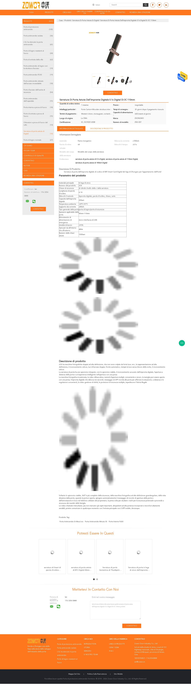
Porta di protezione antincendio (38, 28)
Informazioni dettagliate (71, 129)
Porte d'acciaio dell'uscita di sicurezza (38, 91)
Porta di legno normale (38, 140)
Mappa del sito (74, 674)
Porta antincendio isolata (38, 36)
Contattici (120, 12)
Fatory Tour (29, 151)
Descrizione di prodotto (101, 129)
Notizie (27, 166)
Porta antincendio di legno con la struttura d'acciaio (38, 67)
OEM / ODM (114, 647)
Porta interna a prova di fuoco (38, 107)
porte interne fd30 (116, 522)
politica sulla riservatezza (97, 674)
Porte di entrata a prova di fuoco (38, 115)
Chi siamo (28, 146)
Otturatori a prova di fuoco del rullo (38, 124)
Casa (31, 12)
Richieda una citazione (140, 12)
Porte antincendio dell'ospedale (38, 100)
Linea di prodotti (117, 644)
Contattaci (29, 161)
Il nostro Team (91, 654)
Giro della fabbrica (84, 12)
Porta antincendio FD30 (38, 75)
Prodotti (49, 12)
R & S (111, 651)
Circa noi (67, 12)
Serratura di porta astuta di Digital (38, 132)
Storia (87, 647)
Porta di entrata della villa (38, 59)
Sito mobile (118, 674)
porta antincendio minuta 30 (96, 522)
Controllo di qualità (102, 12)
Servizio (87, 651)
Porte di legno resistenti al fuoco (38, 52)
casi (25, 171)
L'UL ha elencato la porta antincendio (38, 43)
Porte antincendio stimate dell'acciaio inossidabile (38, 82)
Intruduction (90, 644)
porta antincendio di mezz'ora (71, 522)
